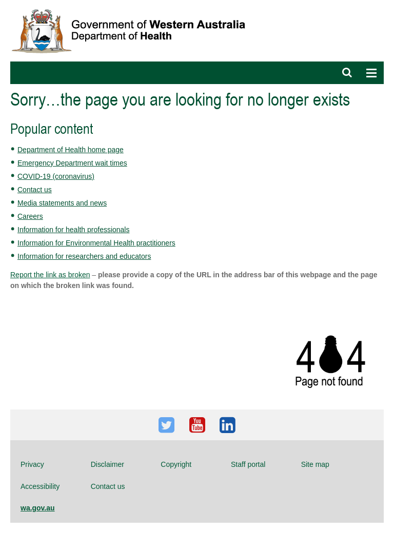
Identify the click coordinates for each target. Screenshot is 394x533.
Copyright (176, 464)
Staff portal (248, 464)
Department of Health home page (70, 150)
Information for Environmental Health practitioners (96, 243)
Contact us (34, 190)
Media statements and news (62, 203)
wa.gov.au (38, 508)
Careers (30, 216)
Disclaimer (107, 464)
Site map (315, 464)
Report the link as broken (50, 275)
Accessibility (40, 486)
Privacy (32, 464)
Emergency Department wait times (72, 163)
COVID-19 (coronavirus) (55, 176)
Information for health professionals (73, 229)
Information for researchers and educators (84, 256)
